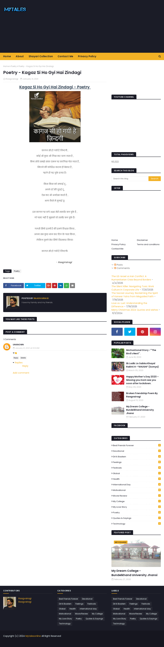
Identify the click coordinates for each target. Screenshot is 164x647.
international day (137, 484)
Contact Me (117, 248)
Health (137, 478)
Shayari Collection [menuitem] (41, 56)
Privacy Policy (118, 244)
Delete (23, 358)
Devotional (137, 451)
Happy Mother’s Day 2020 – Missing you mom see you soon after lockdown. (142, 380)
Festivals (137, 467)
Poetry (14, 66)
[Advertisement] (105, 26)
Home (6, 66)
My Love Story (137, 506)
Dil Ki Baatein (137, 456)
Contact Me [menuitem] (65, 56)
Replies (19, 362)
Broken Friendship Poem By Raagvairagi (142, 395)
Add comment (21, 372)
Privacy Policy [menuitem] (87, 56)
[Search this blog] (129, 178)
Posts (118, 264)
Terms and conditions (148, 244)
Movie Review (137, 495)
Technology (137, 523)
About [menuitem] (20, 56)
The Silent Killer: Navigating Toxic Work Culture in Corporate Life (132, 288)
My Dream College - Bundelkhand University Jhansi (140, 410)
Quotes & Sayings (137, 518)
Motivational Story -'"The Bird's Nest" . (141, 352)
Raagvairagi (12, 78)
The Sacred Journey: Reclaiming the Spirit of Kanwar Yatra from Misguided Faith (134, 294)
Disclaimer (142, 240)
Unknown (18, 344)
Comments (122, 268)
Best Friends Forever (137, 445)
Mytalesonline (33, 636)
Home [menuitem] (7, 56)
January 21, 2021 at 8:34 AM (27, 348)
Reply (16, 358)
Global (137, 473)
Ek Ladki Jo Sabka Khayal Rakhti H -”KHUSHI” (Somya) (142, 365)
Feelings (137, 462)
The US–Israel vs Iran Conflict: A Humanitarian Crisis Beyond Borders (131, 278)
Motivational (137, 490)
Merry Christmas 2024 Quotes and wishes (134, 309)
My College (137, 501)
